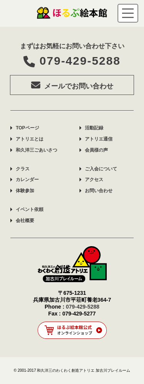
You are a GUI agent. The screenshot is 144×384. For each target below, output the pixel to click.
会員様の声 (96, 150)
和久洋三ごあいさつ (36, 150)
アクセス (94, 179)
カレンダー (27, 179)
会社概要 (25, 220)
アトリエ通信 (99, 139)
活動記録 (94, 128)
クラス (23, 169)
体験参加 (25, 190)
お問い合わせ (99, 190)
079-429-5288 (72, 60)
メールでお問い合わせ (72, 85)
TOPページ (27, 128)
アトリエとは (29, 139)
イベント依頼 (29, 209)
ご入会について (101, 169)
